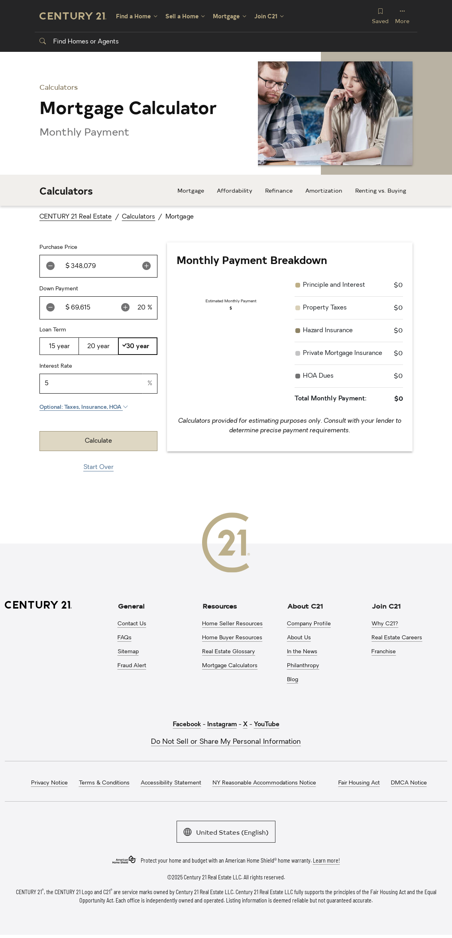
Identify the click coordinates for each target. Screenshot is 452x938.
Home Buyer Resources (232, 638)
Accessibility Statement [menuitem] (171, 783)
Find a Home (133, 16)
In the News (302, 652)
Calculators (138, 217)
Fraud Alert (132, 666)
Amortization (323, 190)
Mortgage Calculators (229, 666)
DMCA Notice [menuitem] (409, 783)
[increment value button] (146, 266)
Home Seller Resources (232, 624)
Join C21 (265, 16)
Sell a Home (181, 16)
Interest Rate (55, 366)
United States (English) (226, 831)
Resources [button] (219, 605)
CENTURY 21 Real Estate (75, 217)
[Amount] (102, 266)
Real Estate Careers (396, 638)
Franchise (383, 652)
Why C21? (384, 624)
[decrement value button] (50, 266)
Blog (292, 680)
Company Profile (309, 624)
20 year (98, 346)
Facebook (187, 724)
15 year (59, 346)
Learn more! (326, 860)
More (402, 16)
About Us (299, 638)
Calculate (98, 441)
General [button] (131, 605)
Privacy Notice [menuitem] (49, 783)
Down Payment (58, 289)
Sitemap (128, 652)
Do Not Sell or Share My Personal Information (226, 742)
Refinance (279, 190)
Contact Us (132, 624)
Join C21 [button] (386, 605)
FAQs (125, 638)
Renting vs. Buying (380, 190)
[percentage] (142, 308)
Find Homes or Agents (79, 42)
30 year (137, 346)
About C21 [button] (305, 605)
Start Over (98, 467)
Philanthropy (303, 666)
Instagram (222, 724)
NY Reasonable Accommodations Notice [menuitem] (264, 783)
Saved (380, 16)
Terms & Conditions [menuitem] (104, 783)
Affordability (234, 190)
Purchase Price (58, 247)
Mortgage (226, 16)
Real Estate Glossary (228, 652)
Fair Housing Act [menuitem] (359, 783)
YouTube (266, 724)
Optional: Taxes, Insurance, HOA (83, 407)
